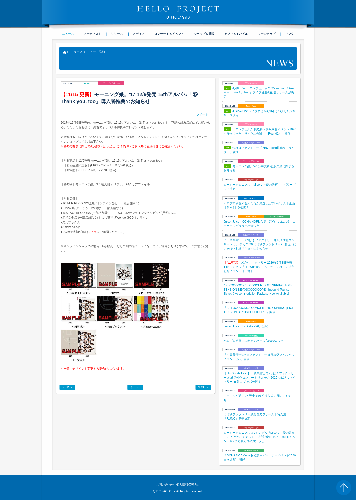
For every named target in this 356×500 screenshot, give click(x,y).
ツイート (202, 114)
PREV (69, 387)
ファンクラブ (266, 34)
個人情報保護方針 (188, 484)
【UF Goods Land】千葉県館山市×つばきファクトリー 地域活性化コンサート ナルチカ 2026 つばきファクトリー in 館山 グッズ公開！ (260, 378)
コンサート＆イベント (169, 34)
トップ (64, 53)
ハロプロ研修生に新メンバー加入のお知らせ (253, 340)
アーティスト (92, 34)
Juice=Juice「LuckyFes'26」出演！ (247, 326)
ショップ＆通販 (204, 34)
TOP (136, 387)
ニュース (77, 52)
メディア (139, 34)
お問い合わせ (165, 484)
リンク (289, 34)
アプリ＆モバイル (236, 34)
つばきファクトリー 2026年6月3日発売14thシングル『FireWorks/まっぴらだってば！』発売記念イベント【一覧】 (259, 267)
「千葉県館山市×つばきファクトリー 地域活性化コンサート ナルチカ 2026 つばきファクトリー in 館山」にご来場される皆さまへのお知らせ (260, 244)
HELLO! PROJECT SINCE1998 (178, 12)
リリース (117, 34)
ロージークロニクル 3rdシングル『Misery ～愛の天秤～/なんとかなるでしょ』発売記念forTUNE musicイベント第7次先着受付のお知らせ (259, 437)
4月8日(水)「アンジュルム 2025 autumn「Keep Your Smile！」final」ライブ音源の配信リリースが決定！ (259, 92)
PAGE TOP (343, 487)
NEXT (201, 387)
